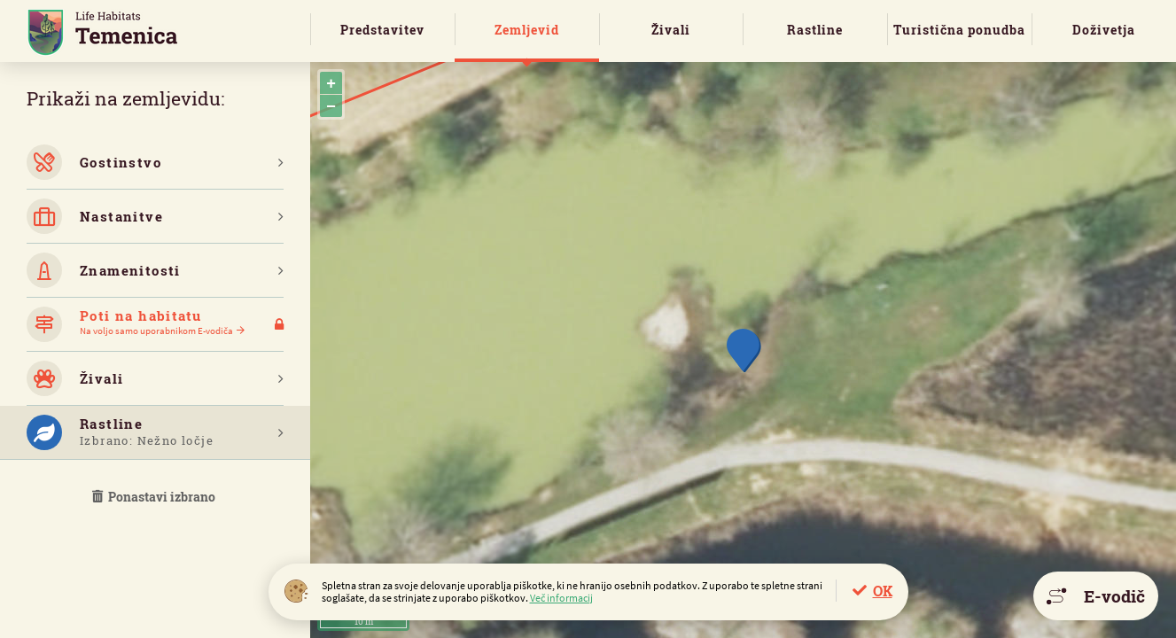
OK (882, 590)
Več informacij (561, 597)
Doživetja (1103, 29)
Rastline (815, 29)
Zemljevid (527, 29)
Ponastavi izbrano (155, 496)
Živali (670, 29)
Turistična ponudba (959, 29)
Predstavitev (382, 29)
